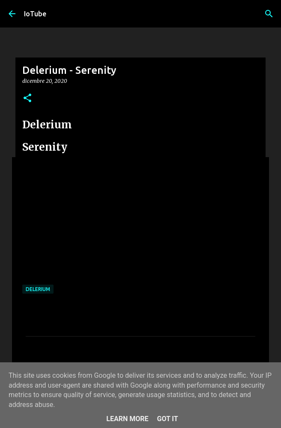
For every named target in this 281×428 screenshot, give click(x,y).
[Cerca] (269, 13)
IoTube (35, 14)
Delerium (38, 289)
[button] (27, 98)
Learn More (127, 419)
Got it (167, 419)
